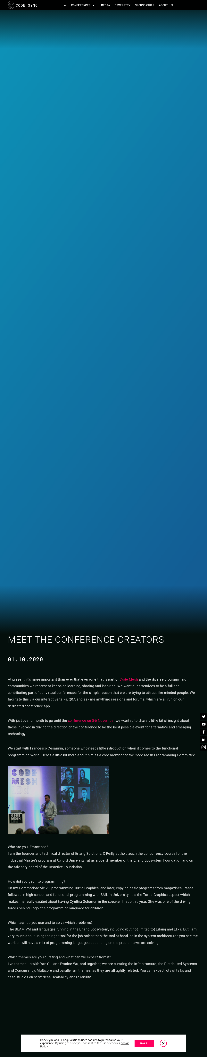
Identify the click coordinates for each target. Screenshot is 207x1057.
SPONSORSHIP (144, 5)
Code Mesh (129, 679)
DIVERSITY (122, 5)
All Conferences (77, 5)
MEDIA (105, 5)
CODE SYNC (23, 5)
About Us (166, 5)
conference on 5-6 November (91, 720)
